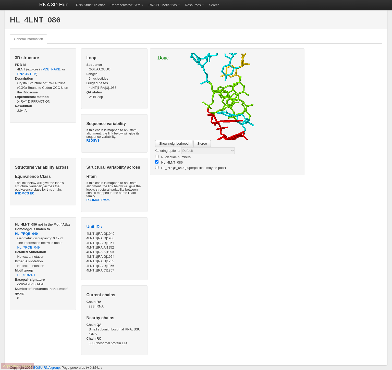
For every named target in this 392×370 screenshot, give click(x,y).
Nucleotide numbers (173, 157)
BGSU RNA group (46, 367)
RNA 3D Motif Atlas (163, 5)
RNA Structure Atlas (90, 5)
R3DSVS (93, 140)
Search (214, 5)
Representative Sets (125, 5)
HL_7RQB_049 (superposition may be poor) (190, 168)
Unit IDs (94, 227)
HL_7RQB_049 (26, 234)
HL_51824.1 (26, 275)
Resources (193, 5)
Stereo (202, 143)
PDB (46, 69)
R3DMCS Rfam (97, 200)
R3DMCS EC (24, 193)
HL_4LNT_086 (169, 162)
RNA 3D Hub (54, 4)
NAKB (55, 69)
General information (28, 39)
